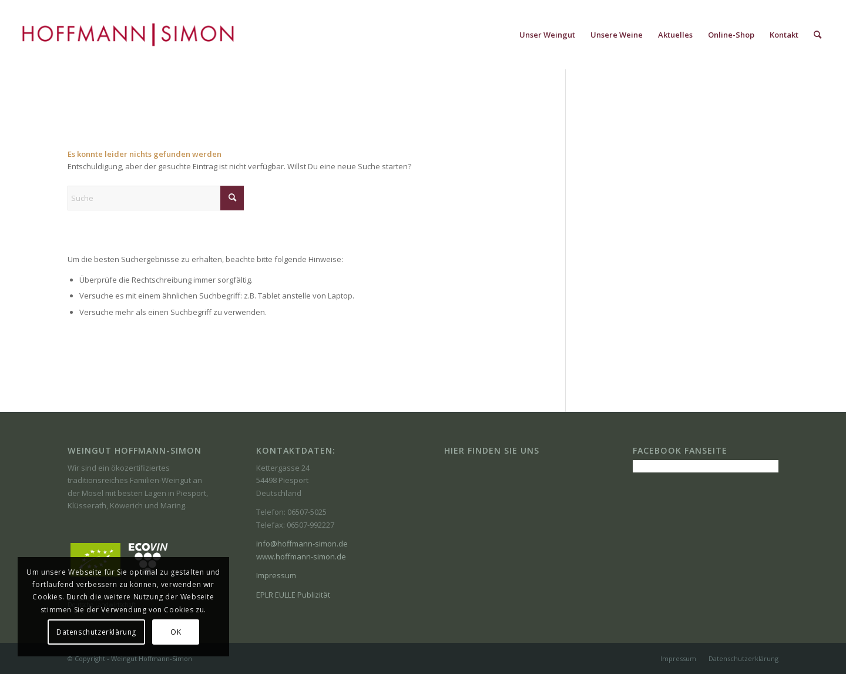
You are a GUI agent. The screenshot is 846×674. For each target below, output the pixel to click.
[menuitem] (547, 34)
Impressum (276, 575)
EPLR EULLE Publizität (293, 594)
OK (175, 632)
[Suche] (817, 34)
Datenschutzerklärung (96, 632)
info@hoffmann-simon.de (302, 543)
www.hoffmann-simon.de (301, 556)
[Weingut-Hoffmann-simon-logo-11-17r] (128, 34)
